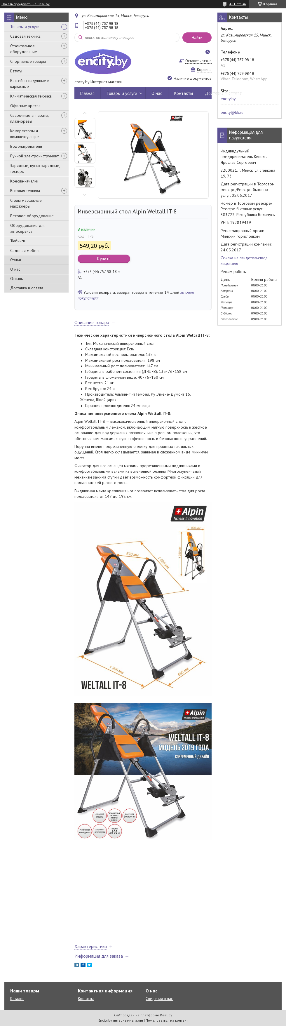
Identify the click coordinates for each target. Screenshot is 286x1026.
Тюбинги (17, 241)
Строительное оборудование (23, 48)
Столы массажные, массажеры (26, 203)
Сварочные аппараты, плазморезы (29, 118)
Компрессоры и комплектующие (24, 133)
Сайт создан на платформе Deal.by (143, 1015)
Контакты (183, 93)
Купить (104, 258)
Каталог (17, 998)
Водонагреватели (26, 146)
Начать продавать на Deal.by (25, 4)
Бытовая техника (25, 190)
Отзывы (17, 278)
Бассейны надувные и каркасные (29, 83)
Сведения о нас (159, 998)
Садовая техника (25, 36)
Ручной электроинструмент (34, 156)
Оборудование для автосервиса (28, 228)
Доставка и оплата (26, 288)
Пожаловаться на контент (167, 1020)
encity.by (228, 98)
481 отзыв (237, 4)
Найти (197, 37)
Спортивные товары (28, 61)
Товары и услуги (24, 26)
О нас (15, 269)
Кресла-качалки (24, 181)
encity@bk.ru (232, 112)
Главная (87, 93)
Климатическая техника (31, 96)
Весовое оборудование (32, 215)
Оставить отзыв (198, 60)
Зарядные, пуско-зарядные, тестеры (35, 168)
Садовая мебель (25, 250)
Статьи (15, 259)
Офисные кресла (25, 105)
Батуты (16, 71)
